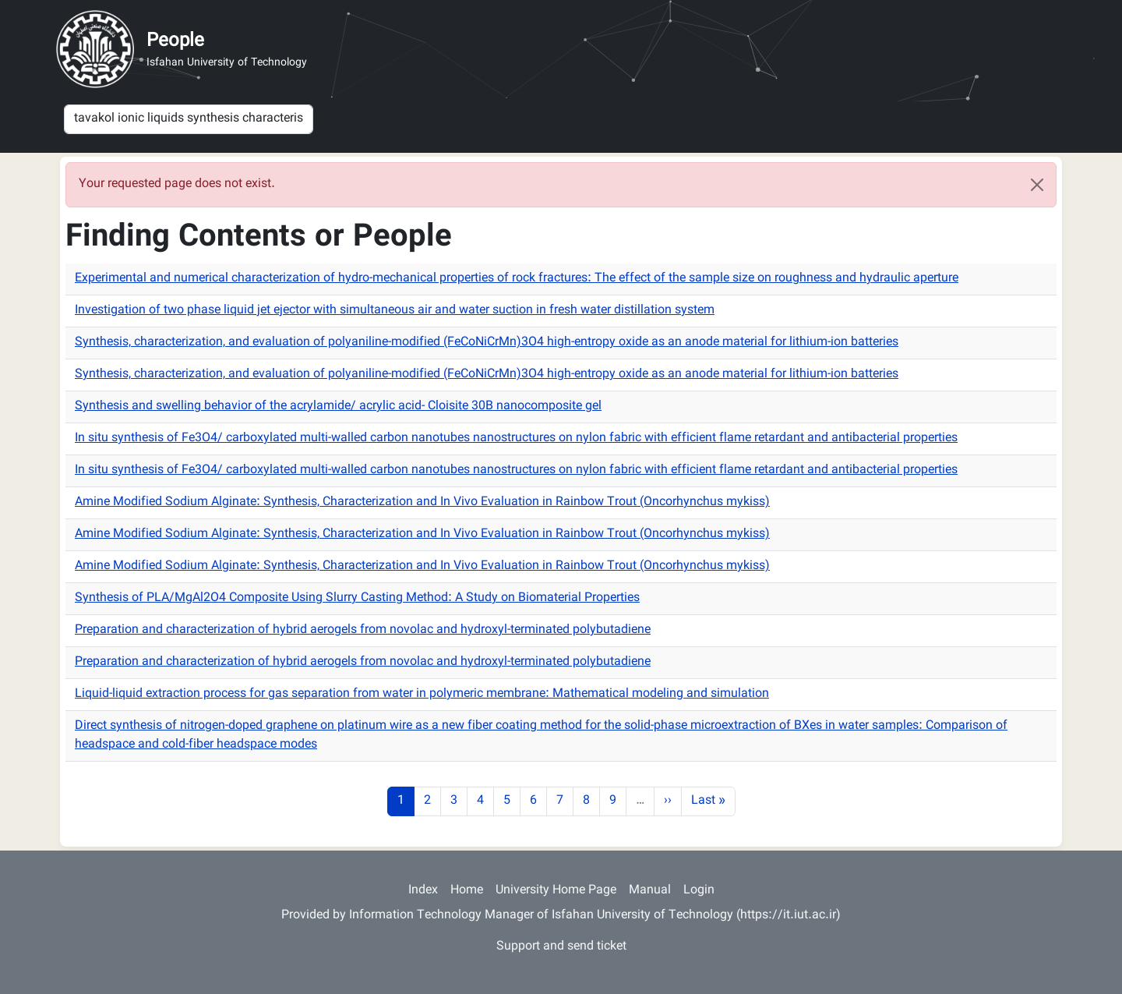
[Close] (1037, 185)
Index (423, 890)
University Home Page (556, 890)
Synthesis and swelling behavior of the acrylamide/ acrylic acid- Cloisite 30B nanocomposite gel (338, 406)
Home (466, 890)
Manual (650, 890)
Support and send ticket (561, 947)
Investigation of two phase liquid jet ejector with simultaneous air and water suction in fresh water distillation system (394, 310)
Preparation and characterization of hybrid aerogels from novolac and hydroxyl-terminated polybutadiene (363, 630)
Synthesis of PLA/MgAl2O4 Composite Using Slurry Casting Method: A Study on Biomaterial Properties (357, 598)
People (175, 41)
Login (698, 890)
